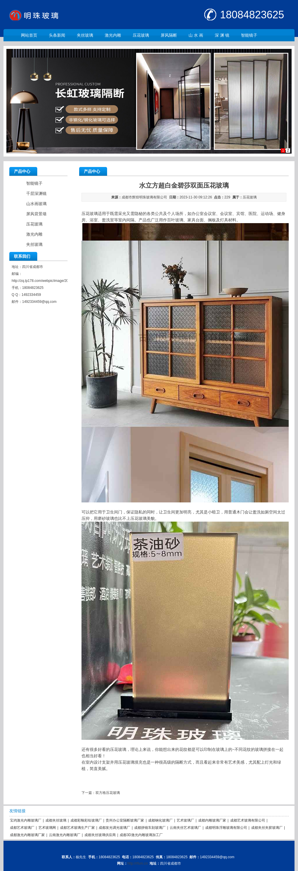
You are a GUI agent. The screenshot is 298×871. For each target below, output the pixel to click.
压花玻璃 (141, 35)
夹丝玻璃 (85, 35)
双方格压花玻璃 (107, 793)
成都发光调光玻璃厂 (114, 828)
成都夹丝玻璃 (55, 820)
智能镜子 (249, 35)
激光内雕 (113, 35)
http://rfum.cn (137, 863)
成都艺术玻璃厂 (22, 828)
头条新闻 (57, 35)
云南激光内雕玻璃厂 (64, 835)
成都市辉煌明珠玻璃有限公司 (144, 197)
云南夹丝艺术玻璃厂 (185, 828)
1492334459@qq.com (39, 302)
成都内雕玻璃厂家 (212, 820)
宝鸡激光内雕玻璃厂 (25, 820)
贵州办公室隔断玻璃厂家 (125, 820)
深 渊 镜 (222, 35)
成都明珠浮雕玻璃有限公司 (226, 828)
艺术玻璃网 (47, 828)
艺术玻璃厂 (185, 820)
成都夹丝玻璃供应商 (100, 835)
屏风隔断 (169, 35)
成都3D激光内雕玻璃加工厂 (141, 835)
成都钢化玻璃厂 (160, 820)
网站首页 (29, 35)
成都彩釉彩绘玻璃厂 (86, 820)
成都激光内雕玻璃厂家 (27, 835)
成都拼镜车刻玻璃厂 (150, 828)
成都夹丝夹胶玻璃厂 (267, 828)
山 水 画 (196, 35)
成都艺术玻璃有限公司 (247, 820)
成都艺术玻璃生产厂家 (77, 828)
